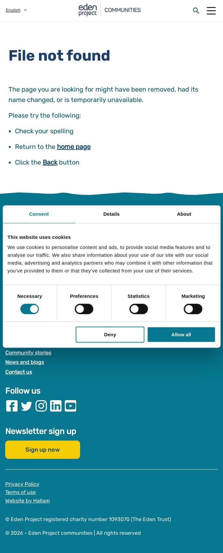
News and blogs (24, 362)
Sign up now (42, 449)
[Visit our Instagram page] (41, 406)
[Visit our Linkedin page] (56, 406)
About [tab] (184, 214)
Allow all (181, 334)
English (13, 10)
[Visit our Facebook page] (12, 406)
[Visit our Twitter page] (26, 406)
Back (50, 162)
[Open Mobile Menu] (211, 11)
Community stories (28, 353)
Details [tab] (112, 214)
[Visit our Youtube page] (70, 406)
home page (74, 147)
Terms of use (20, 492)
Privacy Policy (22, 484)
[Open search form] (196, 11)
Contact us (18, 372)
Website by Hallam (27, 501)
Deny (110, 334)
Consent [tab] (39, 214)
